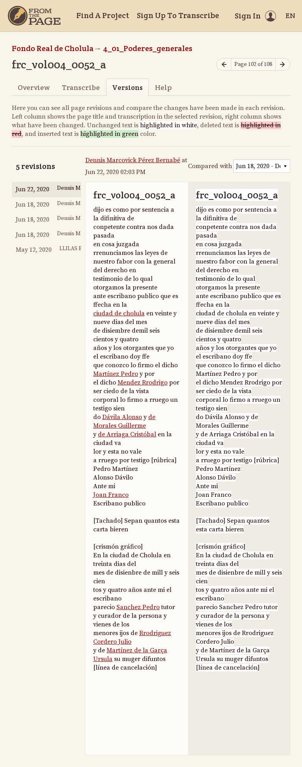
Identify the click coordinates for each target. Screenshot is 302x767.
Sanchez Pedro (138, 607)
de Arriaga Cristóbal (127, 434)
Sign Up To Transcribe (178, 15)
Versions (127, 87)
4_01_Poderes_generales (147, 48)
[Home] (34, 16)
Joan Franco (111, 495)
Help (163, 87)
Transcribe (81, 87)
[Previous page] (223, 64)
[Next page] (282, 64)
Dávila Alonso (122, 417)
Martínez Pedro (115, 374)
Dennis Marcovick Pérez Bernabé (132, 160)
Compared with (210, 166)
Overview (34, 87)
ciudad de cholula (119, 313)
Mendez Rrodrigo (143, 382)
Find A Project (102, 15)
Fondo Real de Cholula (53, 48)
